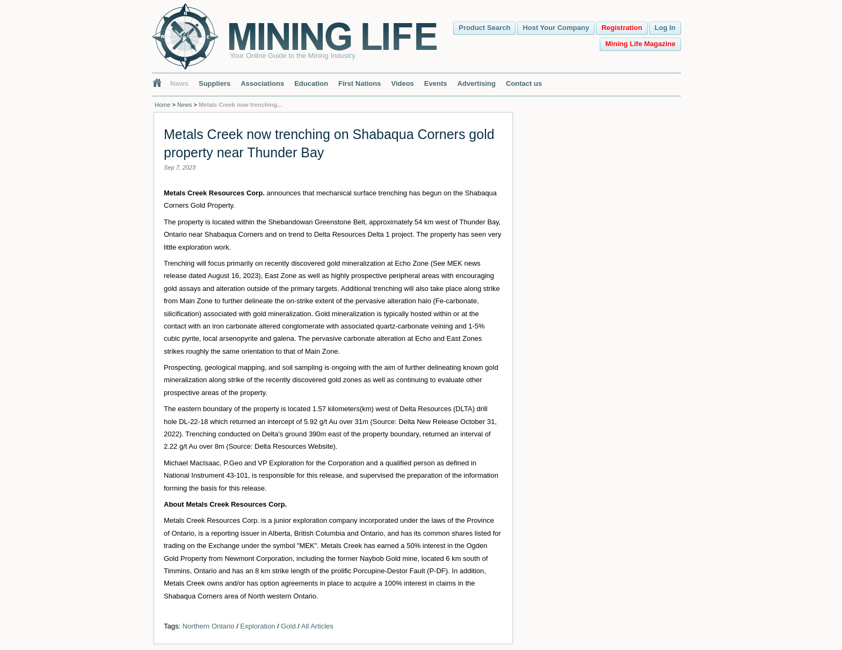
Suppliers (214, 83)
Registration (621, 28)
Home (162, 104)
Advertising (476, 83)
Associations (262, 83)
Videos (402, 83)
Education (311, 83)
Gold (288, 626)
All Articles (317, 626)
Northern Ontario (209, 626)
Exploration (257, 626)
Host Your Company (555, 28)
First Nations (359, 83)
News (179, 83)
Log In (665, 28)
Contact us (524, 83)
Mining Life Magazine (640, 44)
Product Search (484, 28)
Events (435, 83)
